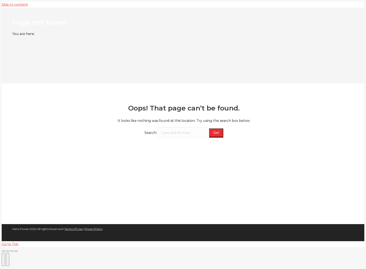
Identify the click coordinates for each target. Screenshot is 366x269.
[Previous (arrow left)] (3, 259)
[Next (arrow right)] (7, 259)
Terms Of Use (73, 229)
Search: (150, 133)
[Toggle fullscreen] (12, 251)
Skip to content (15, 5)
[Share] (7, 251)
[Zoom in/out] (16, 251)
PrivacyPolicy (93, 229)
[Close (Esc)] (3, 251)
